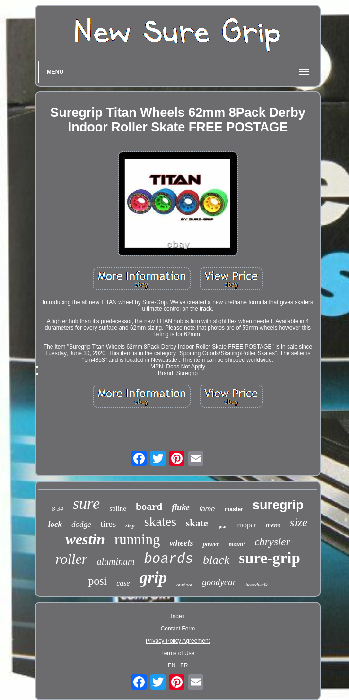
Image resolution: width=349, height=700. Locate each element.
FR (184, 665)
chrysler (272, 542)
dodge (81, 524)
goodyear (219, 582)
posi (97, 581)
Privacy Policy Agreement (178, 641)
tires (108, 524)
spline (117, 508)
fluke (181, 507)
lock (55, 524)
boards (168, 559)
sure (86, 503)
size (299, 522)
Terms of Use (178, 653)
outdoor (184, 584)
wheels (181, 543)
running (137, 539)
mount (236, 544)
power (210, 544)
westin (85, 539)
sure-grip (269, 558)
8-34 (57, 508)
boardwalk (256, 584)
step (129, 525)
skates (160, 521)
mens (273, 525)
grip (153, 578)
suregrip (278, 505)
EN (172, 665)
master (234, 509)
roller (71, 559)
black (216, 560)
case (123, 583)
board (149, 506)
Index (177, 616)
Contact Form (178, 628)
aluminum (115, 561)
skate (197, 523)
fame (207, 509)
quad (223, 526)
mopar (246, 525)
